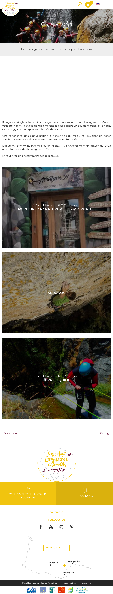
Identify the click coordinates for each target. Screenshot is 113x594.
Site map (86, 583)
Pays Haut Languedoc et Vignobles (39, 583)
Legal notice (69, 583)
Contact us (56, 512)
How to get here (56, 548)
